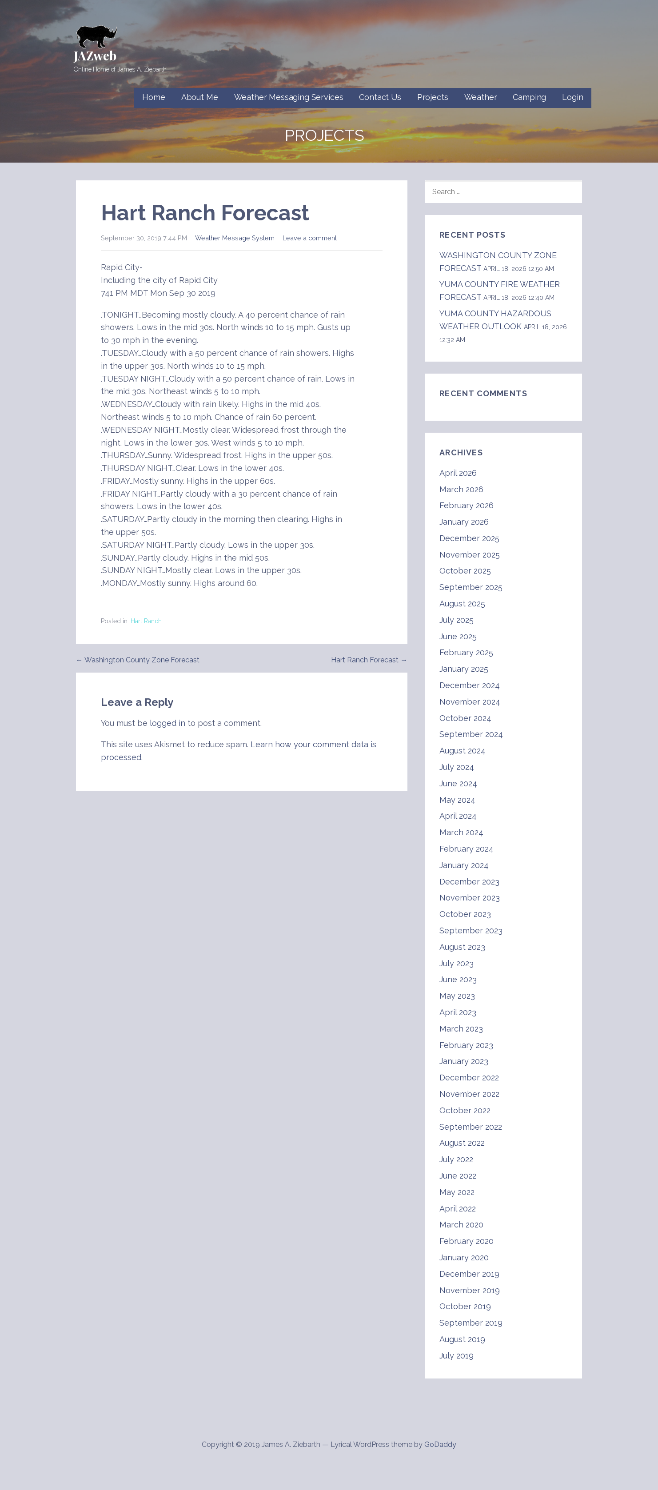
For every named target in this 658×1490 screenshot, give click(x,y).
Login (572, 97)
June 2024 (458, 783)
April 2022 (457, 1208)
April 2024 (458, 816)
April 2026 (458, 473)
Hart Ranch (146, 621)
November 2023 (469, 897)
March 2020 (461, 1224)
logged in (167, 723)
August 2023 (462, 947)
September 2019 (470, 1322)
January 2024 (464, 865)
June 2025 (458, 636)
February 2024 (466, 848)
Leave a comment (310, 238)
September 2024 (471, 734)
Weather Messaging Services (288, 97)
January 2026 (464, 521)
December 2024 (469, 685)
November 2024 (469, 701)
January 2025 (463, 668)
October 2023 (465, 914)
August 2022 (462, 1142)
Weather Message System (235, 238)
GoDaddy (440, 1444)
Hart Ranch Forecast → (369, 660)
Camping (529, 97)
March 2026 (461, 489)
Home (153, 97)
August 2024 (462, 750)
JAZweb (95, 55)
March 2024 (461, 832)
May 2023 (457, 995)
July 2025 (456, 620)
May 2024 (457, 800)
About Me (199, 97)
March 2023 (461, 1028)
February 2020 (466, 1241)
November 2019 (469, 1290)
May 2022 (457, 1192)
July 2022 (456, 1159)
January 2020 (464, 1257)
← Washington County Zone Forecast (137, 660)
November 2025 (469, 554)
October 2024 (465, 718)
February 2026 (466, 505)
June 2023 (458, 979)
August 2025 (462, 603)
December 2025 (469, 538)
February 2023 (466, 1045)
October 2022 (465, 1110)
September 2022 (470, 1126)
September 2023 (470, 930)
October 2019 (465, 1306)
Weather (480, 97)
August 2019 (462, 1339)
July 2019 (456, 1355)
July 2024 (456, 767)
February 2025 (466, 652)
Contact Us (380, 97)
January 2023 (463, 1061)
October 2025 (465, 570)
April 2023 (457, 1012)
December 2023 (469, 881)
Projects (432, 97)
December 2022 (469, 1077)
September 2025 (470, 587)
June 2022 (457, 1175)
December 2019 (469, 1274)
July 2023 (456, 963)
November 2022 (469, 1094)
